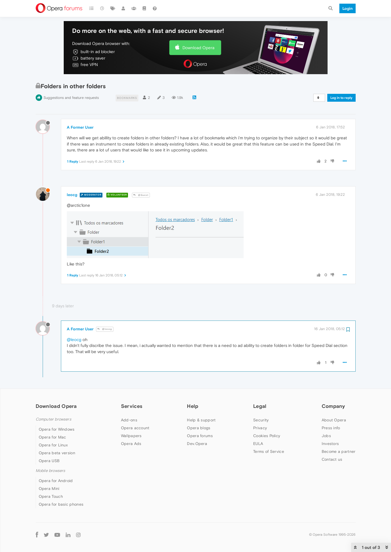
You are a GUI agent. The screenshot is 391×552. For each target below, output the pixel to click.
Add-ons (129, 420)
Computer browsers (53, 419)
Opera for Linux (53, 445)
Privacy (260, 428)
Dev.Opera (197, 443)
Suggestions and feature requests (71, 98)
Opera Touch (51, 496)
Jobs (326, 435)
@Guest (140, 195)
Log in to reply (341, 98)
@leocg (104, 329)
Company (333, 406)
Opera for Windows (57, 429)
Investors (330, 443)
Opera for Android (56, 480)
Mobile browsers (50, 470)
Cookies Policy (266, 435)
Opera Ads (131, 443)
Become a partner (339, 451)
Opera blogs (198, 428)
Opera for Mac (52, 437)
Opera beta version (57, 453)
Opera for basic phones (61, 504)
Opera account (135, 428)
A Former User (80, 127)
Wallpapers (131, 435)
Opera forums (200, 435)
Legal (260, 406)
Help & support (201, 420)
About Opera (334, 420)
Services (131, 406)
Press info (331, 428)
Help (192, 406)
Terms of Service (268, 451)
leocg (72, 194)
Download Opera (198, 47)
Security (261, 420)
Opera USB (49, 460)
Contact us (332, 459)
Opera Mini (49, 488)
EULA (258, 443)
